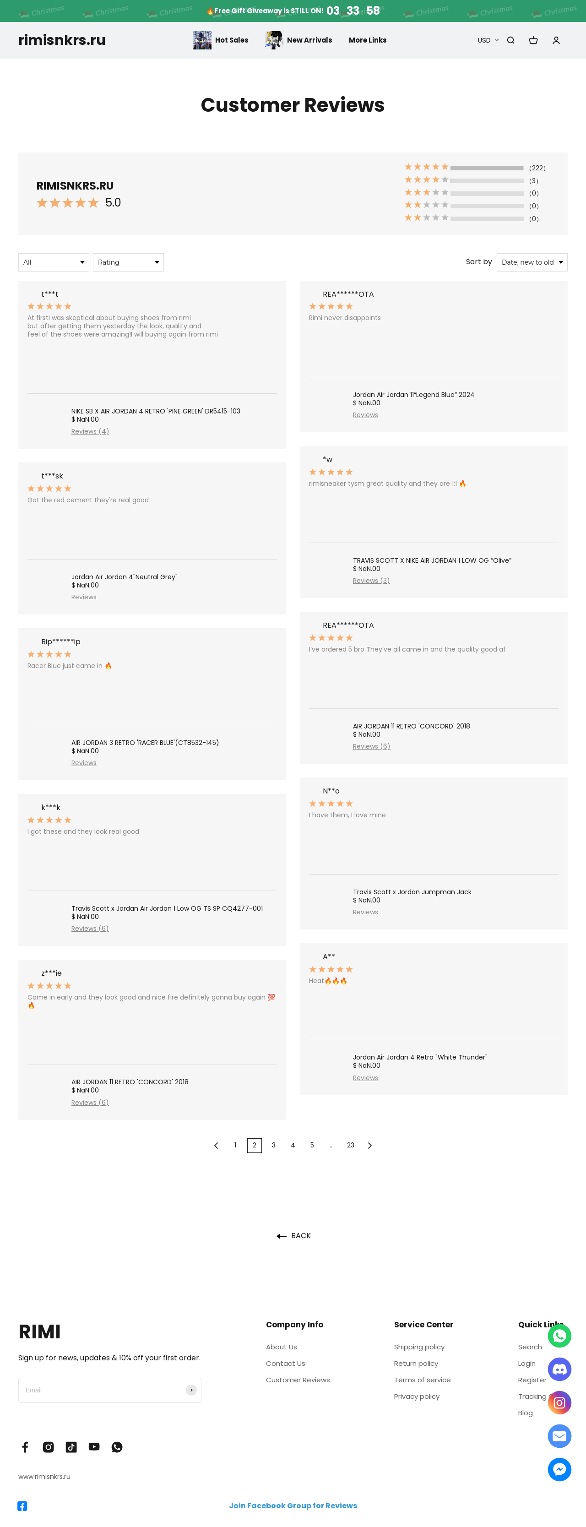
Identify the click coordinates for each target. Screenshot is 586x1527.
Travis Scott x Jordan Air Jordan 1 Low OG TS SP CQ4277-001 (167, 908)
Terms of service (421, 1382)
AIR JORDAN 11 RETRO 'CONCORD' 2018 (130, 1082)
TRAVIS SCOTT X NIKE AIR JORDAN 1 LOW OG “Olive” (432, 560)
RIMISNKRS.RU (75, 186)
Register (528, 1382)
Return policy (415, 1364)
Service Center (420, 1324)
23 (350, 1145)
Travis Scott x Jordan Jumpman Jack (412, 892)
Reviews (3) (371, 580)
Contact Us (283, 1364)
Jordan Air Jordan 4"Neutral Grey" (124, 576)
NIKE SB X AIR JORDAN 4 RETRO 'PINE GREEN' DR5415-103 (155, 411)
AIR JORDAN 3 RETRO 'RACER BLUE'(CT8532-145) (145, 742)
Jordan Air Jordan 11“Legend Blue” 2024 (414, 394)
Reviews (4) (90, 431)
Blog (520, 1417)
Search (525, 1347)
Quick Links (536, 1324)
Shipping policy (418, 1347)
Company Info (291, 1324)
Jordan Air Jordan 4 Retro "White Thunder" (420, 1057)
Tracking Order (540, 1400)
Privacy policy (416, 1400)
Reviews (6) (90, 928)
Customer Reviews (296, 1382)
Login (522, 1364)
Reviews (84, 597)
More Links (370, 40)
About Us (279, 1347)
